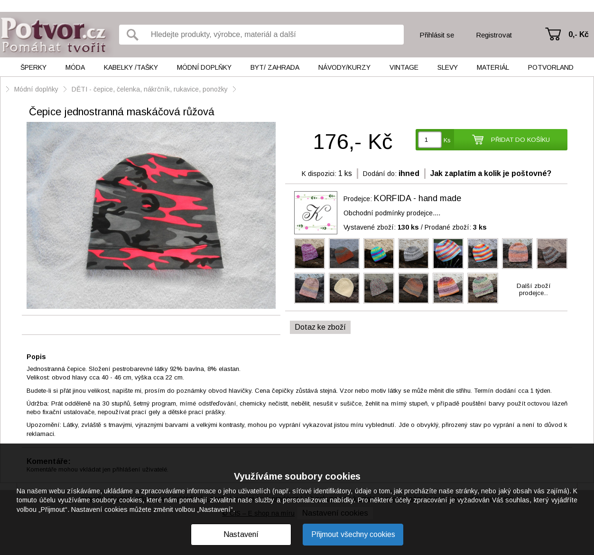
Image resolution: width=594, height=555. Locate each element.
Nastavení (241, 534)
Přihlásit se (436, 35)
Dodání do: (380, 173)
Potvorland (551, 67)
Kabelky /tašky (131, 67)
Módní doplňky (204, 67)
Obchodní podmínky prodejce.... (391, 213)
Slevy (447, 67)
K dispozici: (319, 173)
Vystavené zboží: (381, 227)
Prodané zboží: (456, 227)
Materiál (493, 67)
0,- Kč (578, 34)
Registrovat (494, 35)
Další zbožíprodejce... (534, 289)
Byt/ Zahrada (275, 67)
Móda (75, 67)
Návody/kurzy (344, 67)
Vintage (404, 67)
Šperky (33, 67)
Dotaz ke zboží (320, 327)
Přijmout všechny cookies (353, 534)
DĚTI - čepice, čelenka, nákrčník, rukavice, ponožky (150, 89)
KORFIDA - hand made (417, 198)
